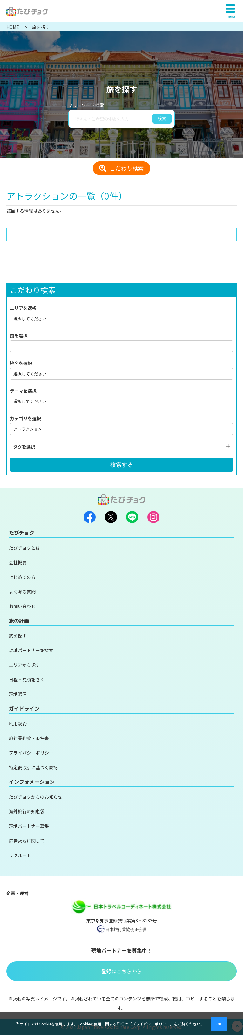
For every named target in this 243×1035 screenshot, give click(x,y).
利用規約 (18, 723)
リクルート (20, 855)
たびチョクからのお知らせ (35, 797)
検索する (121, 465)
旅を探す (18, 635)
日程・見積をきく (26, 679)
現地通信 (18, 694)
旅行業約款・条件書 (29, 738)
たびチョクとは (24, 548)
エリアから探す (24, 665)
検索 (162, 118)
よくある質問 (22, 591)
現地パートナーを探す (31, 650)
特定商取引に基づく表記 (33, 767)
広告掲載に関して (26, 840)
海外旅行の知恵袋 (26, 811)
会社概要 (18, 562)
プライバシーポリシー (31, 753)
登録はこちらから (121, 971)
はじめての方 (22, 577)
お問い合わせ (22, 606)
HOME (13, 27)
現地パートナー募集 (29, 826)
